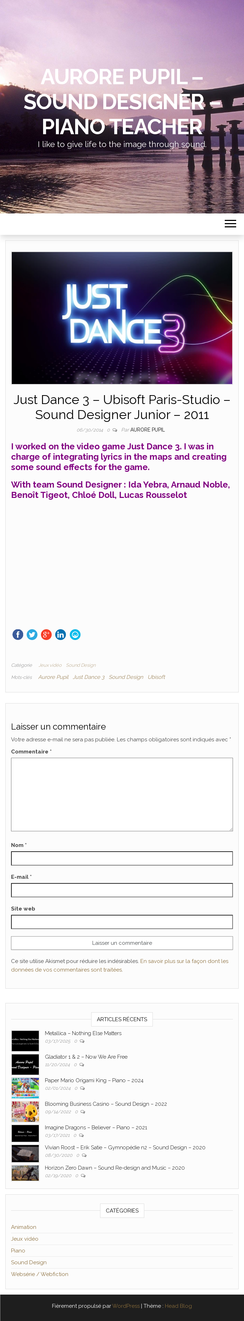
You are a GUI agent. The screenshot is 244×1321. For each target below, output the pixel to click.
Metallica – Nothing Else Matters (83, 1033)
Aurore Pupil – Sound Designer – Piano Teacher (122, 101)
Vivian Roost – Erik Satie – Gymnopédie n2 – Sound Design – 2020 (125, 1147)
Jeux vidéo (50, 665)
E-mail (21, 877)
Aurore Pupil (147, 430)
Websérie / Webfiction (39, 1274)
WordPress (126, 1306)
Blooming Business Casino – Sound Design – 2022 (106, 1104)
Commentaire (31, 751)
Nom (19, 845)
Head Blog (178, 1306)
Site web (23, 909)
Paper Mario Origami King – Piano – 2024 (94, 1080)
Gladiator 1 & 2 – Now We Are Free (86, 1057)
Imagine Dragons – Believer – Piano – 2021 (96, 1127)
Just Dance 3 (88, 677)
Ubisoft (156, 677)
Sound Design (80, 665)
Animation (23, 1227)
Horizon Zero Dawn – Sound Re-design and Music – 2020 (115, 1168)
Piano (18, 1250)
